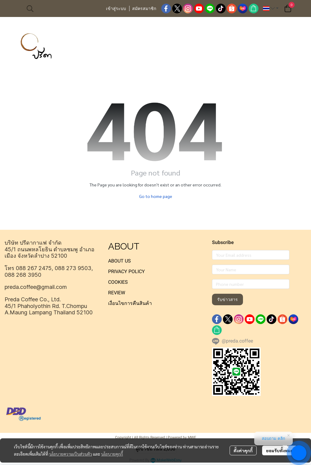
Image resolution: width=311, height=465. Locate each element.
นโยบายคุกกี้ (112, 454)
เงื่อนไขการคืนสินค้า (130, 303)
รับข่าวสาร (227, 299)
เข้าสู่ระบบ (116, 8)
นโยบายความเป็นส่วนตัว (70, 454)
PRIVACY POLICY (126, 271)
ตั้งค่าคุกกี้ (243, 450)
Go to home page (155, 196)
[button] (63, 8)
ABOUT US (119, 261)
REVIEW (116, 293)
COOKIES (118, 282)
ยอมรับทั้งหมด (279, 450)
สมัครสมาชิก (144, 8)
